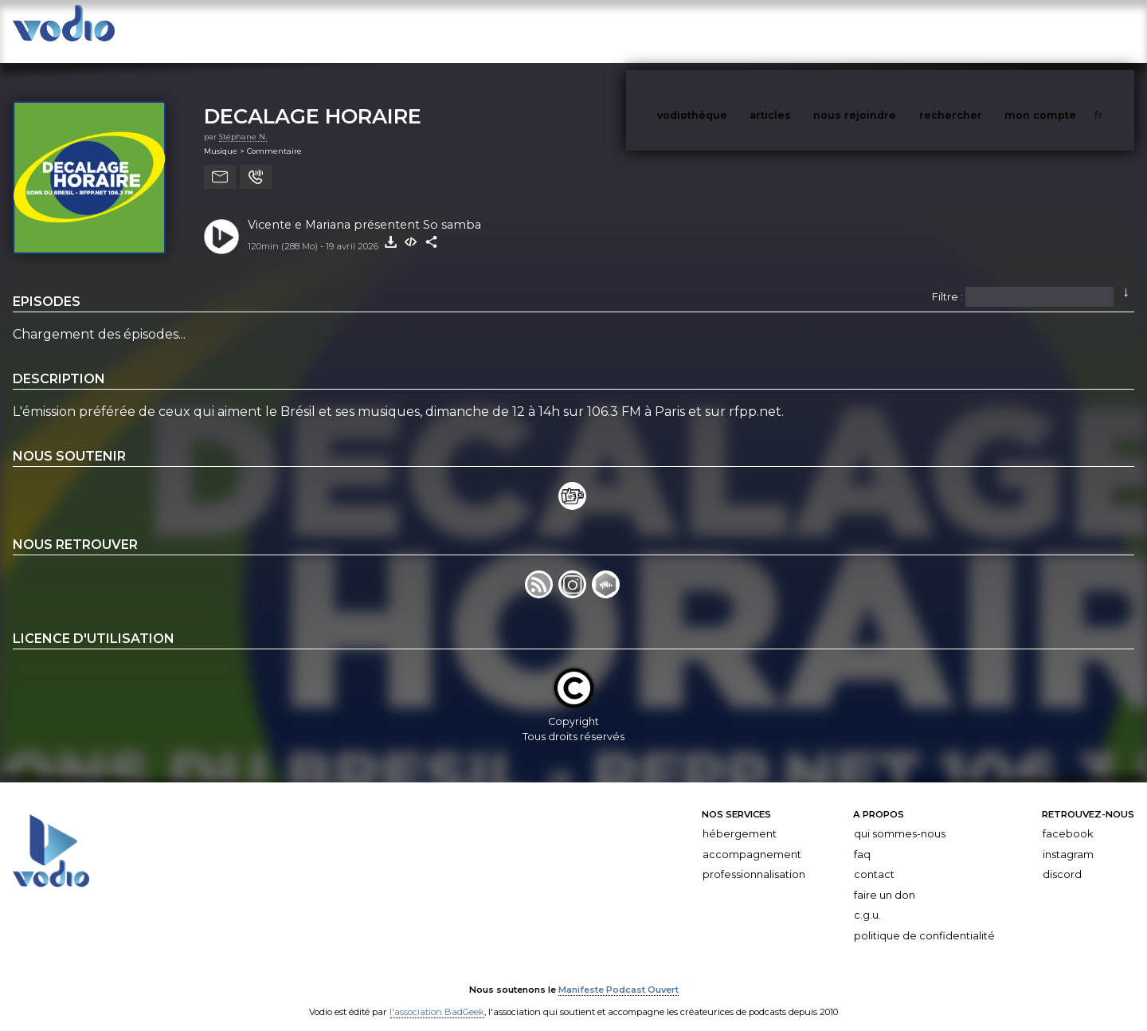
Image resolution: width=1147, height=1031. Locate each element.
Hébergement (740, 818)
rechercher (980, 31)
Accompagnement (752, 839)
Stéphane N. (243, 120)
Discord (1062, 858)
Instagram (1068, 839)
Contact (874, 858)
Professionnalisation (754, 858)
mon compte (1066, 31)
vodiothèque (730, 31)
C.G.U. (867, 900)
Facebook (1068, 818)
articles (806, 31)
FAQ (862, 839)
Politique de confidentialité (924, 920)
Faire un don (884, 879)
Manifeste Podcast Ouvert (618, 973)
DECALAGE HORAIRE (312, 100)
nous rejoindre (887, 31)
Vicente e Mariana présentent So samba (364, 209)
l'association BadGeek (437, 996)
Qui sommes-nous (899, 818)
